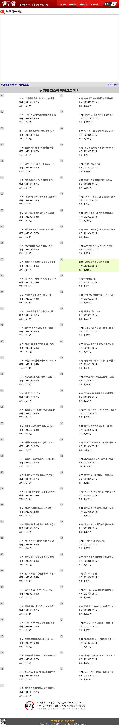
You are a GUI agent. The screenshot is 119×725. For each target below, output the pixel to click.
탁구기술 (83, 4)
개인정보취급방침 (77, 705)
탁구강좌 (72, 4)
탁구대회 (94, 4)
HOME (63, 4)
